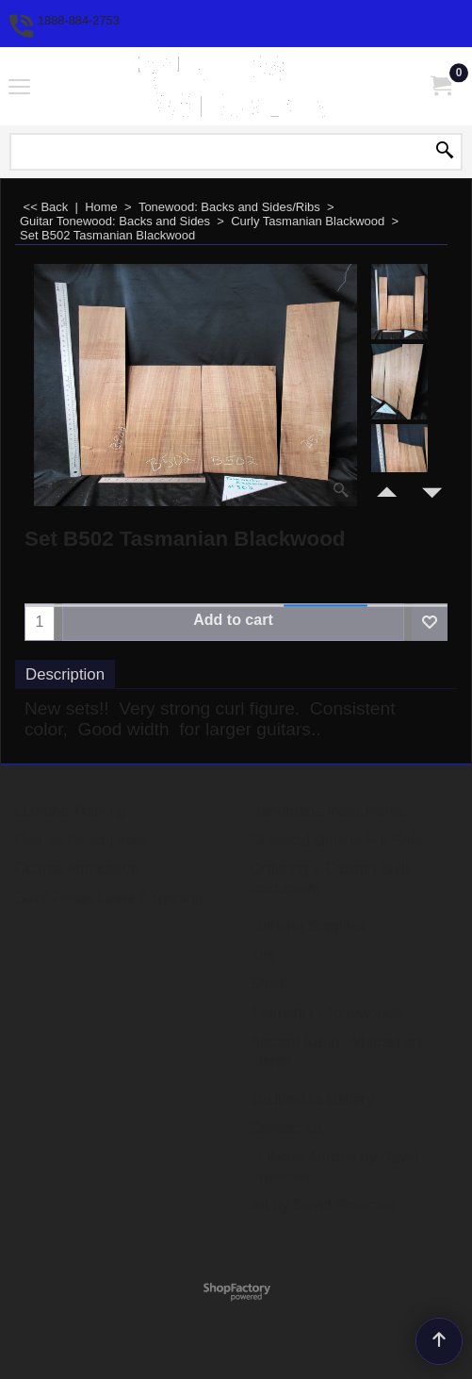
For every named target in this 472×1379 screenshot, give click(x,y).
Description (65, 674)
